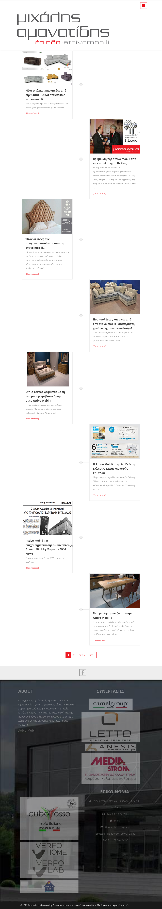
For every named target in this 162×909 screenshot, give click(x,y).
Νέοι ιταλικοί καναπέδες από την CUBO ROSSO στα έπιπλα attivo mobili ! (46, 95)
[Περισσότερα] (32, 113)
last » (91, 655)
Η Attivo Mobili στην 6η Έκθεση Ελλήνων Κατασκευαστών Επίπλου (114, 468)
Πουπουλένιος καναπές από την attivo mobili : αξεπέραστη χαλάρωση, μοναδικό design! (114, 324)
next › (82, 655)
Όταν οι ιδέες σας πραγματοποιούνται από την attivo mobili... (45, 243)
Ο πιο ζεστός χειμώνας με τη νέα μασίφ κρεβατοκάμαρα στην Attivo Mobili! (45, 396)
